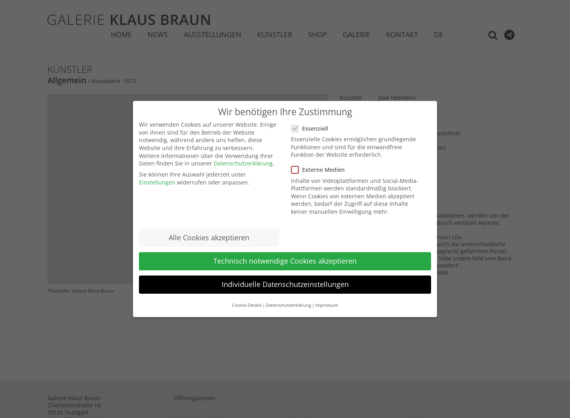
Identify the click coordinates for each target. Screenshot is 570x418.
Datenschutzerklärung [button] (288, 305)
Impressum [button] (326, 305)
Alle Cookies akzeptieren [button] (209, 237)
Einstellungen (157, 182)
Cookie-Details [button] (247, 305)
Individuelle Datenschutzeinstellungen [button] (285, 284)
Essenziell (313, 128)
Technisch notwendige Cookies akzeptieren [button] (285, 261)
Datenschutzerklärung (243, 163)
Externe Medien (321, 169)
